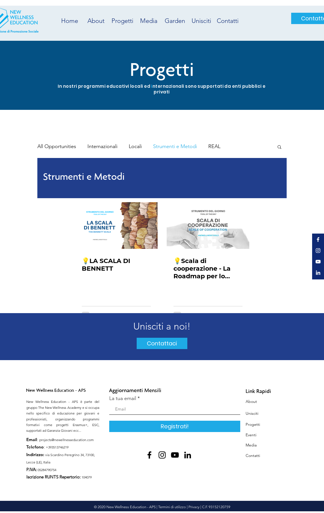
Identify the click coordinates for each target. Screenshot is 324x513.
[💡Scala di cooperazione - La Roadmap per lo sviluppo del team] (208, 225)
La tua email (122, 398)
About (251, 401)
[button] (279, 147)
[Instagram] (162, 455)
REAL (214, 146)
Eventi (251, 434)
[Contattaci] (162, 343)
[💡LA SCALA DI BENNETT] (116, 225)
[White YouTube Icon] (318, 261)
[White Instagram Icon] (318, 250)
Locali (135, 146)
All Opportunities (56, 146)
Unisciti (252, 413)
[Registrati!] (174, 426)
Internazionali (102, 146)
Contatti (253, 455)
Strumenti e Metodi (175, 146)
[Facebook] (149, 455)
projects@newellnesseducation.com (66, 440)
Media (251, 445)
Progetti (253, 424)
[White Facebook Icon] (318, 239)
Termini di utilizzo (172, 507)
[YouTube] (175, 455)
